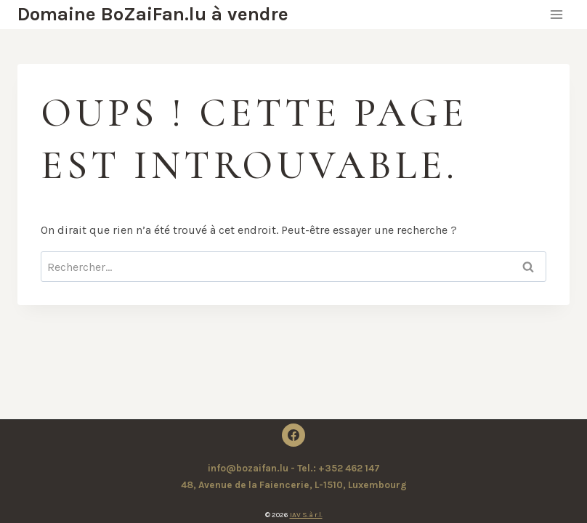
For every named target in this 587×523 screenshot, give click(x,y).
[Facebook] (293, 435)
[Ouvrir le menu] (556, 14)
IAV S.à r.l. (306, 515)
